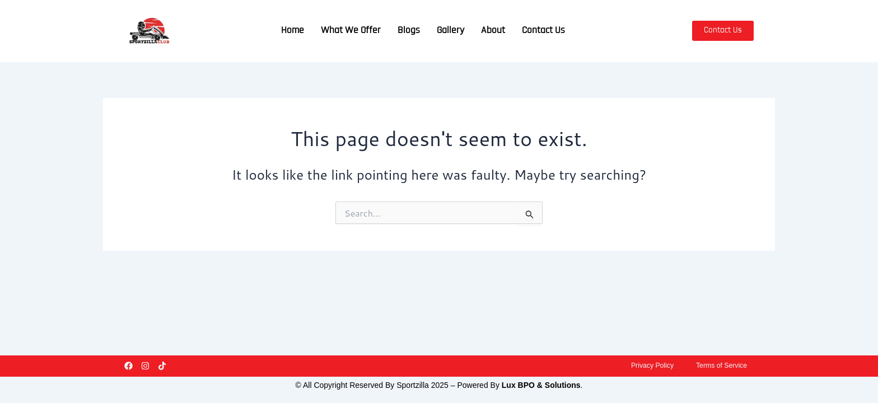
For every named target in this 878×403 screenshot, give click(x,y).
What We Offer (351, 30)
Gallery (450, 30)
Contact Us (543, 30)
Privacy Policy (642, 363)
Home (292, 30)
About (493, 30)
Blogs (409, 30)
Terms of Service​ (718, 363)
